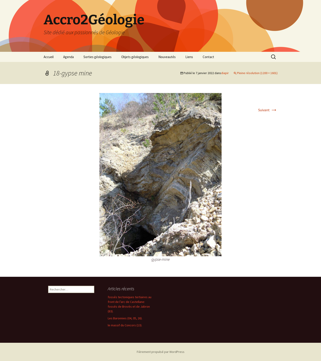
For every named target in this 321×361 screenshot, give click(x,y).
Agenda (68, 57)
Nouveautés (167, 57)
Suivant (268, 110)
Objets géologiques (135, 57)
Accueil (49, 57)
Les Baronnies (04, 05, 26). (125, 318)
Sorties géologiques (97, 57)
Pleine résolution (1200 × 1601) (257, 73)
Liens (189, 57)
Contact (208, 57)
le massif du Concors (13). (125, 325)
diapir (225, 73)
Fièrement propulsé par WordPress (160, 352)
